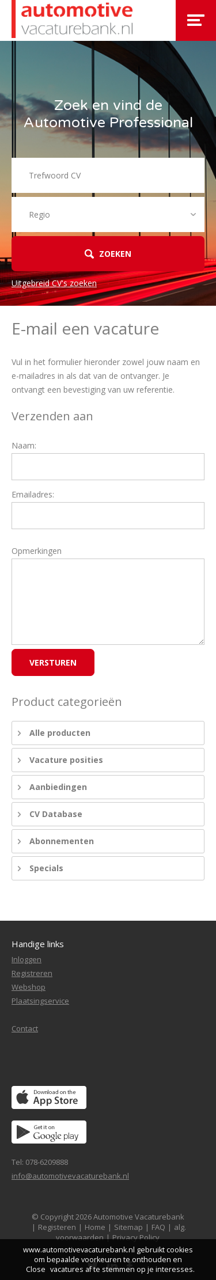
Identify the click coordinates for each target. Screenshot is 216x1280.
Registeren (57, 1227)
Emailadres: (33, 494)
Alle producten (59, 732)
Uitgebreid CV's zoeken (54, 283)
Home (95, 1227)
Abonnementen (61, 840)
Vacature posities (66, 759)
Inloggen (26, 959)
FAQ (158, 1227)
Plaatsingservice (40, 1001)
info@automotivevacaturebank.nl (70, 1176)
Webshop (29, 987)
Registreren (32, 973)
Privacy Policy (136, 1237)
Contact (25, 1028)
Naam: (24, 445)
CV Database (55, 813)
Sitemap (128, 1227)
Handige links (38, 943)
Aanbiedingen (58, 786)
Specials (46, 868)
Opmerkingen (37, 550)
